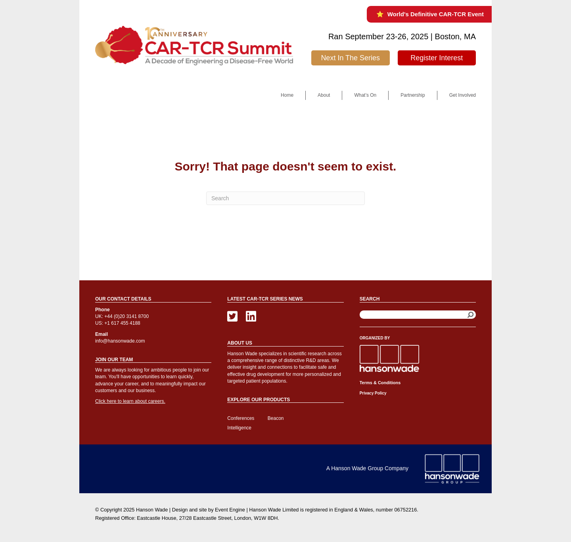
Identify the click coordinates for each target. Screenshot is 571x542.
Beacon (276, 418)
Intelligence (239, 428)
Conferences (240, 418)
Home (287, 95)
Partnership (412, 95)
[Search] (285, 198)
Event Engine (230, 510)
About (324, 95)
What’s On (365, 95)
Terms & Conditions (380, 382)
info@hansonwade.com (120, 341)
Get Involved (462, 95)
